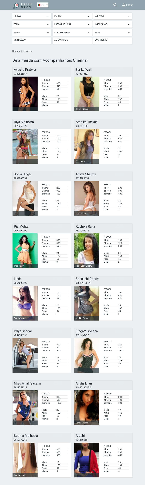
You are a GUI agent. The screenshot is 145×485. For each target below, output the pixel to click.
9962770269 (20, 439)
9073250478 (20, 126)
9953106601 (82, 439)
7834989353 (82, 178)
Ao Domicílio (61, 40)
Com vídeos (101, 40)
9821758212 (82, 230)
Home (15, 51)
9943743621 (82, 73)
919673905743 (83, 387)
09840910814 (83, 282)
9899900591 (20, 178)
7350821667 (20, 73)
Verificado (20, 40)
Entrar (127, 5)
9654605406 (20, 282)
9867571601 (82, 126)
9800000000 (20, 230)
